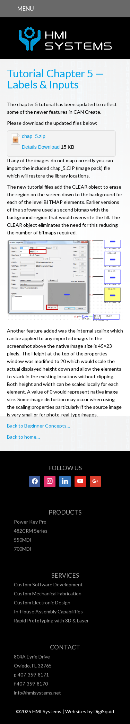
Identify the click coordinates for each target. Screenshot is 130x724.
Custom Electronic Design (42, 602)
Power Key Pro (30, 522)
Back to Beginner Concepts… (38, 426)
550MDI (23, 540)
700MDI (23, 549)
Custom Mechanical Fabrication (47, 593)
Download (49, 147)
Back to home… (23, 437)
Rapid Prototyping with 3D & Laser (51, 620)
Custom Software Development (48, 584)
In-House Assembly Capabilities (48, 611)
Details (29, 147)
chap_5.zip (33, 136)
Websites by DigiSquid (89, 711)
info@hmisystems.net (37, 693)
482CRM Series (30, 531)
